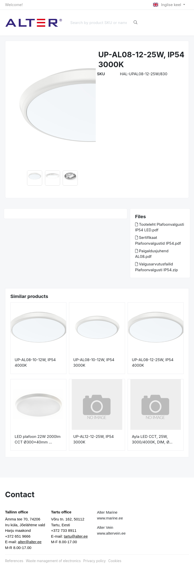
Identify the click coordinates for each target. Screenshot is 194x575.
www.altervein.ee (111, 533)
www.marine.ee (110, 518)
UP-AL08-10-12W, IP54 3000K (93, 362)
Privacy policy (94, 561)
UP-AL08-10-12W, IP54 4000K (35, 362)
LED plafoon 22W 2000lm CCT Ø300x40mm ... (38, 439)
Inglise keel (167, 4)
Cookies (115, 561)
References (14, 561)
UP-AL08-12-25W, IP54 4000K (153, 362)
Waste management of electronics (53, 561)
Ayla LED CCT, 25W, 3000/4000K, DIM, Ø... (152, 439)
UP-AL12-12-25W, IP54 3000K (93, 439)
